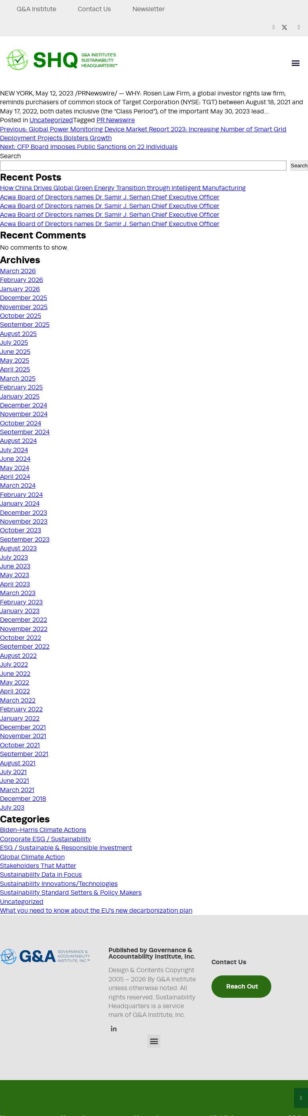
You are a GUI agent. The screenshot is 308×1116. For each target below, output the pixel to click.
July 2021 (13, 772)
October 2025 (20, 316)
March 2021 (17, 790)
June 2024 (15, 459)
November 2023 (23, 521)
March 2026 (18, 271)
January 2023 (19, 611)
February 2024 (21, 494)
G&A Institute (36, 9)
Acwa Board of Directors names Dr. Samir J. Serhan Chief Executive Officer (109, 197)
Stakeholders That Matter (38, 866)
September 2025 (24, 324)
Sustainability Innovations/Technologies (59, 884)
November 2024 (23, 414)
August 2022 (18, 655)
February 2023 (21, 602)
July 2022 (14, 664)
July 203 (12, 807)
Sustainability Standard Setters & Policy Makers (71, 892)
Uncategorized (51, 120)
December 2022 (23, 620)
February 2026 (21, 280)
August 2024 (18, 441)
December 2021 (23, 727)
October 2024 (20, 423)
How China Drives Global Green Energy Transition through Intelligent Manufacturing (123, 188)
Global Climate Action (32, 857)
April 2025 (15, 369)
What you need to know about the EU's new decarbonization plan (96, 910)
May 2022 (14, 682)
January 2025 (19, 396)
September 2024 (24, 432)
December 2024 (23, 405)
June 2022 (15, 673)
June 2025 (15, 351)
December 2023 (23, 512)
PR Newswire (116, 120)
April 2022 (15, 691)
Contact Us (94, 9)
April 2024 (15, 477)
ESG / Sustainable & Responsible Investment (66, 848)
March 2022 (18, 700)
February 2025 (21, 387)
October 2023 (20, 530)
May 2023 (14, 575)
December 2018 (23, 798)
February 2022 (21, 709)
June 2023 (15, 566)
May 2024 (14, 468)
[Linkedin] (113, 1030)
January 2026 (20, 289)
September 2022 (24, 646)
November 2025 (23, 307)
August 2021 (18, 763)
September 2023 (24, 539)
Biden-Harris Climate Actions (43, 830)
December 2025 (23, 298)
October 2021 (20, 745)
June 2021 (14, 780)
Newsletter (149, 9)
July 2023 (14, 557)
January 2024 (19, 503)
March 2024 (18, 485)
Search (10, 156)
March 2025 (18, 378)
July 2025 (14, 342)
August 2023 (18, 548)
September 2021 (24, 754)
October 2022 (20, 637)
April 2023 (15, 584)
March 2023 (18, 593)
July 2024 (14, 450)
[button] (295, 63)
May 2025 (14, 360)
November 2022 (23, 629)
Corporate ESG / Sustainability (45, 839)
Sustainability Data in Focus (41, 874)
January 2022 (19, 718)
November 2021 (23, 736)
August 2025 (18, 334)
